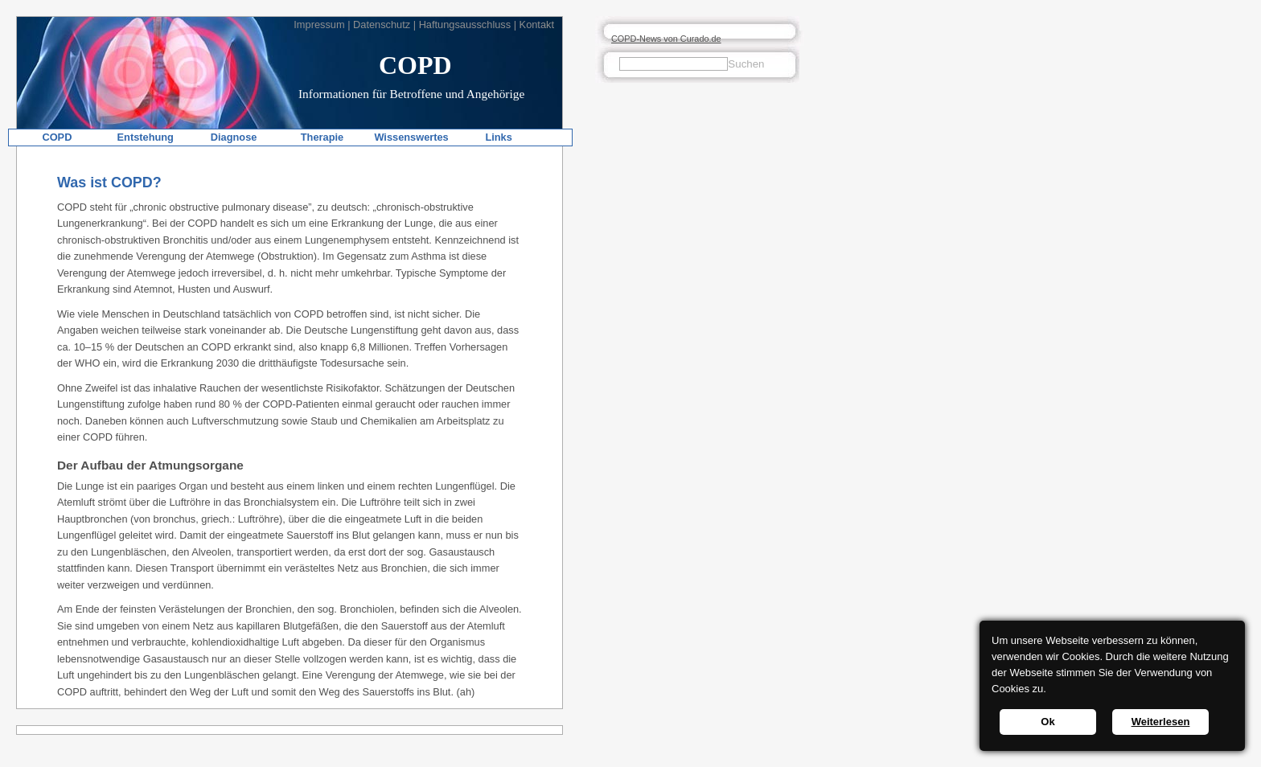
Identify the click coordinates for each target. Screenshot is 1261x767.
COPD (57, 137)
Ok (1047, 722)
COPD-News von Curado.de (666, 38)
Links (498, 137)
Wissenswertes (411, 137)
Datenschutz (381, 24)
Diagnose (234, 137)
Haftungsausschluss (465, 24)
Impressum (319, 24)
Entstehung (145, 137)
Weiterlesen (1161, 722)
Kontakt (537, 24)
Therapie (322, 137)
